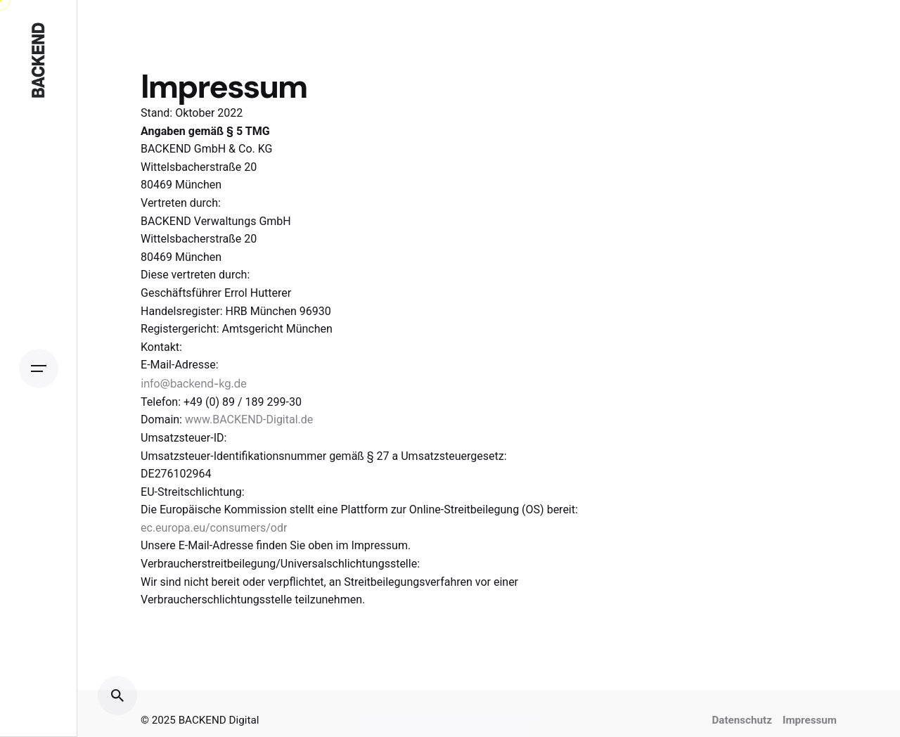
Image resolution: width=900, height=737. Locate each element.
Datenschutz (741, 720)
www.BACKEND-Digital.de (249, 419)
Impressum (810, 720)
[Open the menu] (38, 368)
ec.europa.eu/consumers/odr (214, 527)
